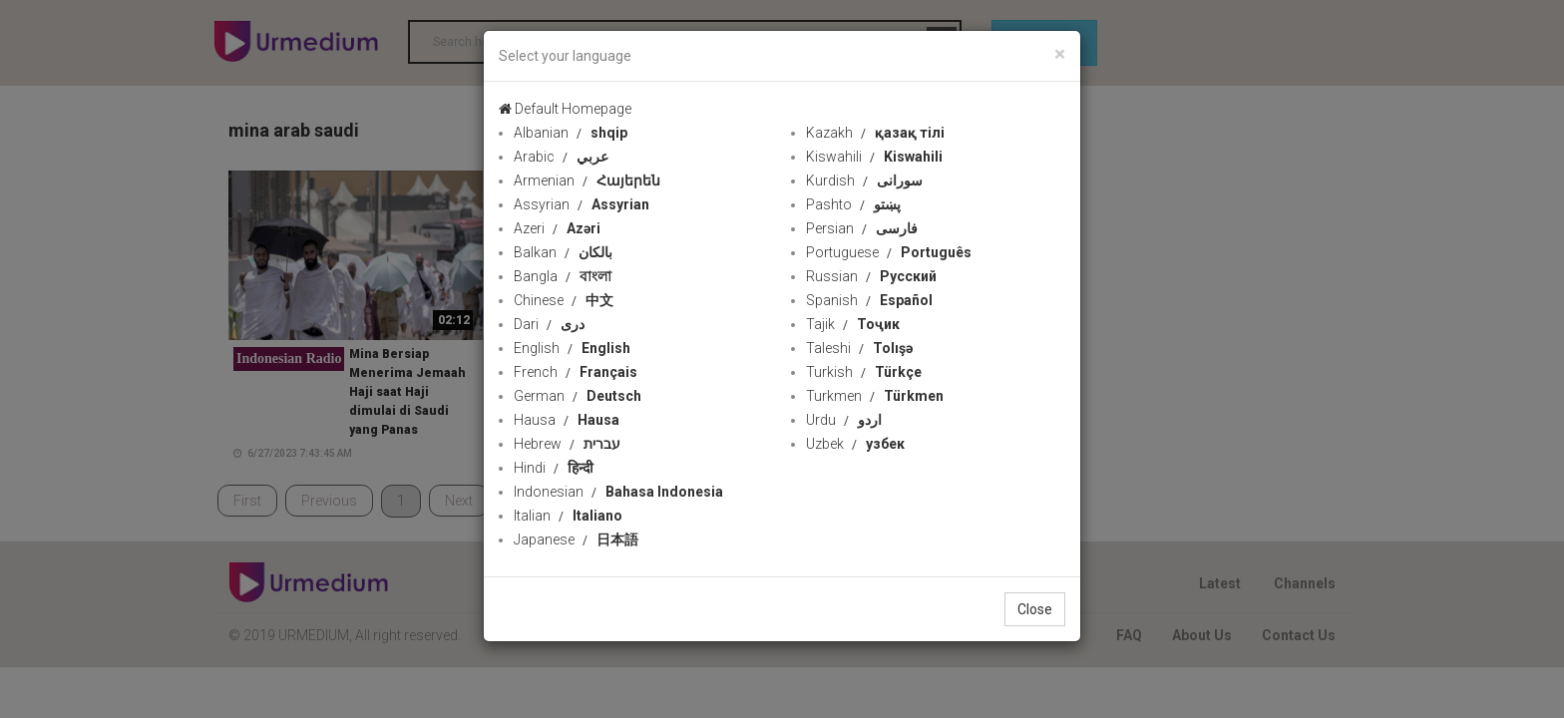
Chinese (563, 300)
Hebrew (567, 444)
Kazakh (875, 133)
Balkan (563, 252)
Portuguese (889, 252)
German (577, 396)
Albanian (570, 133)
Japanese (576, 539)
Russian (871, 276)
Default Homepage (565, 109)
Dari (549, 324)
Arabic (561, 157)
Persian (862, 228)
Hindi (553, 468)
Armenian (587, 180)
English (572, 348)
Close (1034, 609)
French (575, 372)
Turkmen (875, 396)
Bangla (562, 276)
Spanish (869, 300)
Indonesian (618, 492)
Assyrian (581, 204)
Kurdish (864, 180)
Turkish (864, 372)
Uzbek (855, 444)
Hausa (566, 420)
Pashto (853, 204)
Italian (568, 516)
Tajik (853, 324)
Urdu (844, 420)
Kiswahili (874, 157)
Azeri (557, 228)
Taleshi (859, 348)
